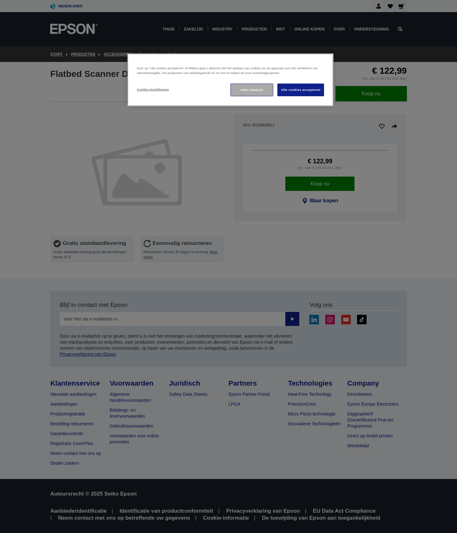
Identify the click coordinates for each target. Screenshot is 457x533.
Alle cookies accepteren (301, 89)
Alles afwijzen (252, 89)
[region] (230, 79)
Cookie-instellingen (153, 89)
